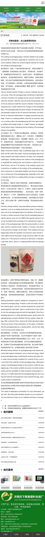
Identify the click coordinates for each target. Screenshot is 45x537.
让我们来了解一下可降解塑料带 (9, 457)
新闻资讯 (17, 10)
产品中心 (17, 8)
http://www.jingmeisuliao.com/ (19, 43)
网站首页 (6, 8)
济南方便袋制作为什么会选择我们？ (19, 406)
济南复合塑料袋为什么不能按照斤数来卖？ (12, 427)
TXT (11, 531)
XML (2, 531)
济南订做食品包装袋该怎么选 (8, 462)
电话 (27, 534)
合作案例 (38, 8)
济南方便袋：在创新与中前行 (8, 422)
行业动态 (41, 35)
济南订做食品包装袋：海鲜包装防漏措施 (11, 418)
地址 (38, 534)
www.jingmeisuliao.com (12, 519)
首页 (30, 35)
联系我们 (28, 10)
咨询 (16, 534)
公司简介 (28, 8)
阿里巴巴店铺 (38, 10)
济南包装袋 (9, 383)
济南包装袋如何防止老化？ (8, 432)
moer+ (41, 411)
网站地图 (6, 531)
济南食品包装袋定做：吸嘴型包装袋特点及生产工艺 (24, 408)
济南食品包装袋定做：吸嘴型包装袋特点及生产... (13, 437)
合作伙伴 (6, 10)
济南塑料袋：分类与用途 (7, 452)
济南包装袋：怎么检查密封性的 (9, 442)
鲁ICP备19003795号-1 (13, 529)
